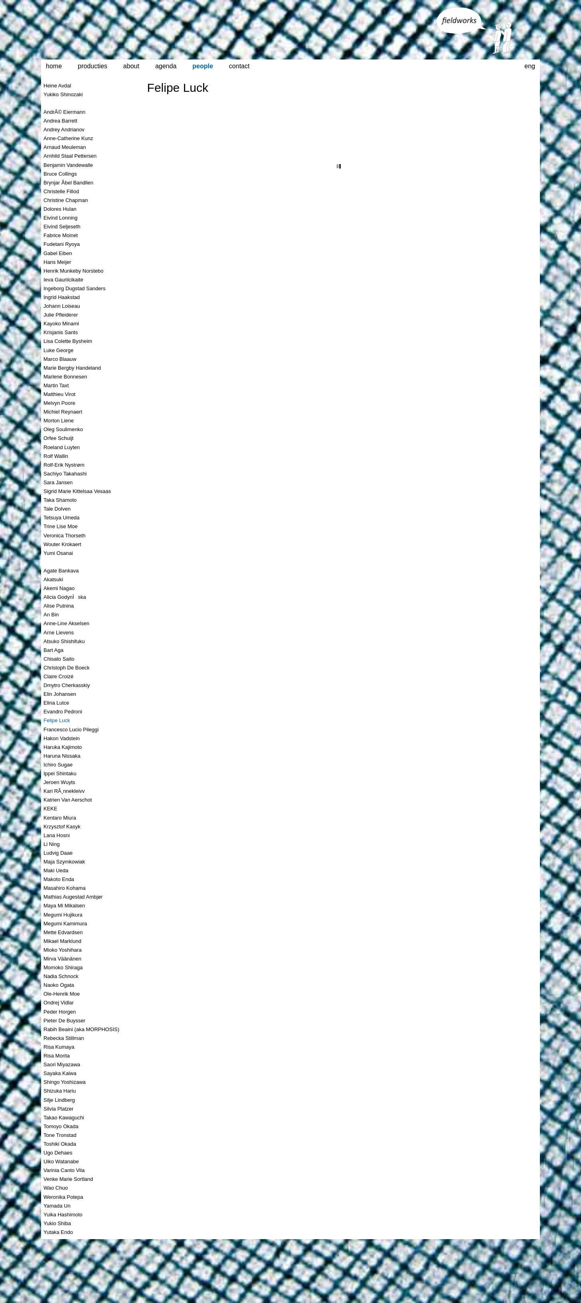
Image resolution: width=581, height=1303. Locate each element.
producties (92, 66)
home (54, 66)
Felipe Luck (177, 87)
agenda (165, 66)
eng (529, 66)
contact (239, 66)
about (131, 66)
